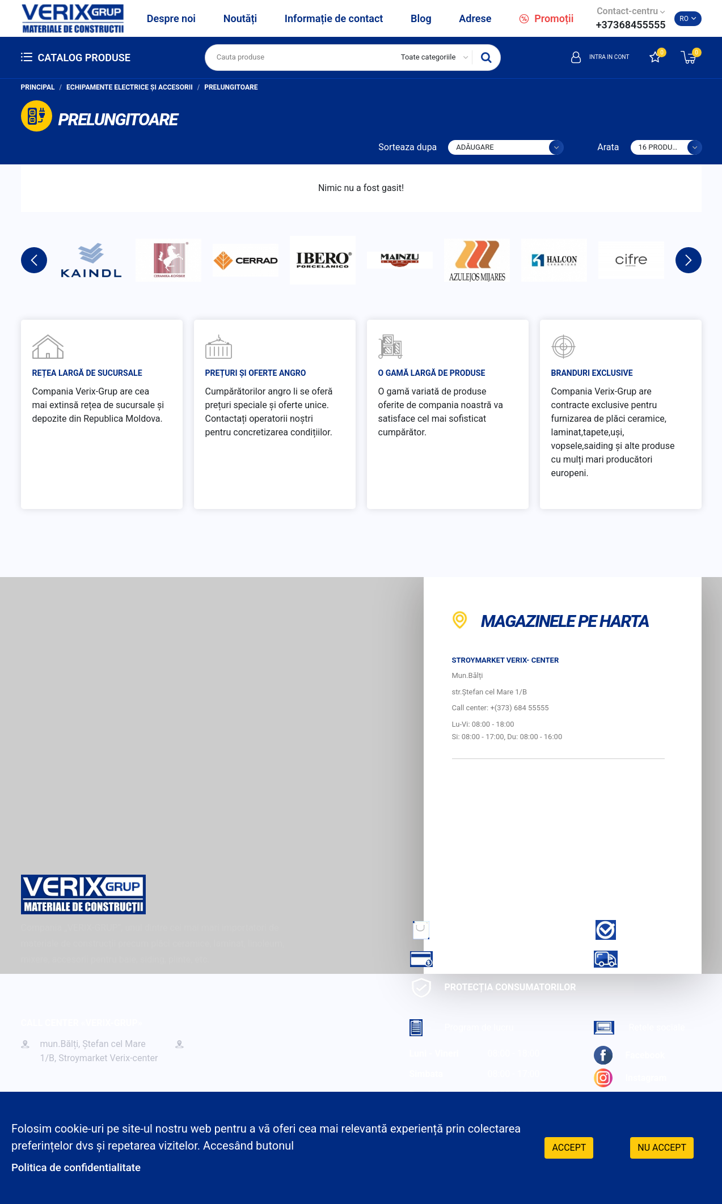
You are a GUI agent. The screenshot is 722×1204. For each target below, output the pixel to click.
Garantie (633, 930)
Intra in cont (592, 57)
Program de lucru (461, 1027)
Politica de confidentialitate (80, 1167)
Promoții (546, 18)
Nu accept (661, 1147)
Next (688, 260)
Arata (608, 147)
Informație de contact (334, 18)
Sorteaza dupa (407, 147)
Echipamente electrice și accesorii (129, 87)
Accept (569, 1147)
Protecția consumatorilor (492, 988)
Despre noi (171, 18)
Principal (38, 87)
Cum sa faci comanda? (480, 930)
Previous (34, 260)
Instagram (630, 1078)
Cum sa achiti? (461, 959)
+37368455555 (631, 25)
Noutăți (240, 18)
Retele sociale (639, 1027)
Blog (421, 18)
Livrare (629, 959)
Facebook (629, 1055)
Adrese (475, 18)
